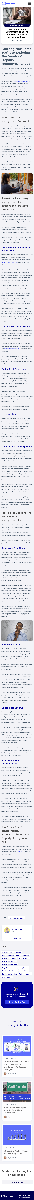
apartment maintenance (11, 348)
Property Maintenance (8, 961)
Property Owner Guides (9, 968)
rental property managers (10, 262)
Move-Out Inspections (22, 955)
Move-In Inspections (8, 955)
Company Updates (15, 952)
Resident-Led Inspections (9, 974)
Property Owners (23, 968)
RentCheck (20, 851)
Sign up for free (17, 1182)
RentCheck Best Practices (9, 971)
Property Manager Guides (16, 918)
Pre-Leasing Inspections (9, 958)
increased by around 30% (20, 81)
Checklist (5, 952)
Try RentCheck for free (17, 1002)
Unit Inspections (6, 977)
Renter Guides (24, 971)
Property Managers (17, 25)
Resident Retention (24, 974)
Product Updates (23, 958)
